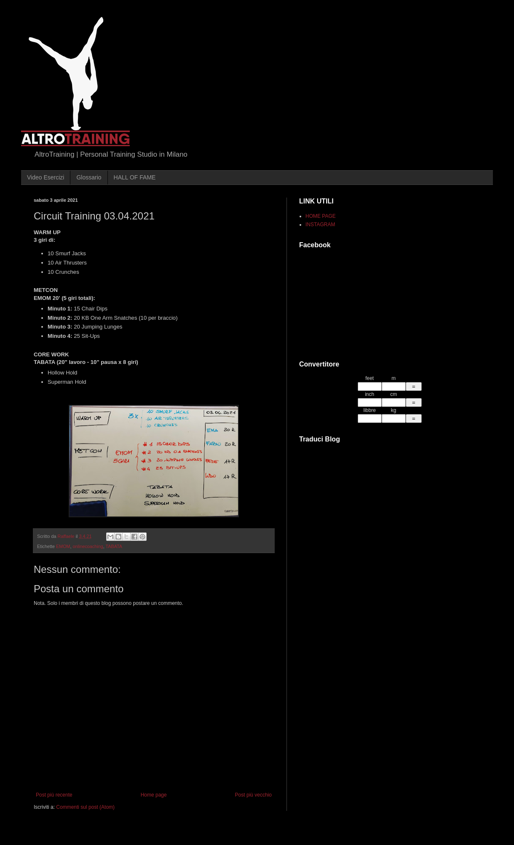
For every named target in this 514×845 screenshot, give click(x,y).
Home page (154, 795)
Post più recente (54, 795)
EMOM (63, 546)
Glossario (88, 177)
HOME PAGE (320, 216)
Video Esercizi (45, 177)
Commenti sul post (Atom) (85, 807)
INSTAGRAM (320, 224)
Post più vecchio (253, 795)
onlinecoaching (88, 546)
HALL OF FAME (135, 177)
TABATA (113, 546)
